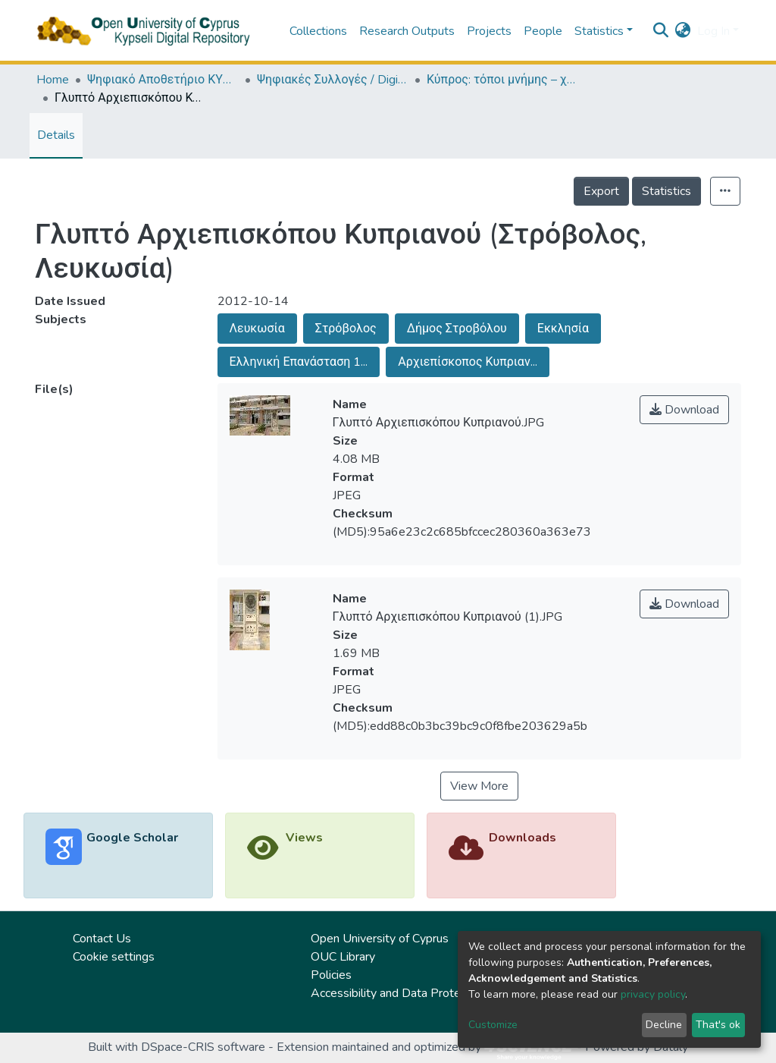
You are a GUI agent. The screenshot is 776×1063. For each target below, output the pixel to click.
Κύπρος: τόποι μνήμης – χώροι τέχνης (502, 79)
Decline (664, 1024)
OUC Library (343, 956)
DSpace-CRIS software (203, 1047)
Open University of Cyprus (380, 938)
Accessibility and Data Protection (398, 993)
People (543, 31)
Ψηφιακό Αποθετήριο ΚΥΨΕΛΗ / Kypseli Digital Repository (163, 79)
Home (52, 79)
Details (56, 135)
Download (684, 409)
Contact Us (102, 938)
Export (601, 191)
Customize (493, 1024)
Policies (331, 975)
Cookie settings (114, 956)
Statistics (666, 191)
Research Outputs (407, 31)
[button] (683, 31)
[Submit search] (661, 31)
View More (479, 786)
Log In (713, 31)
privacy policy (653, 994)
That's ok (718, 1024)
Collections (318, 31)
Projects (489, 31)
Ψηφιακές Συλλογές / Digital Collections (332, 79)
